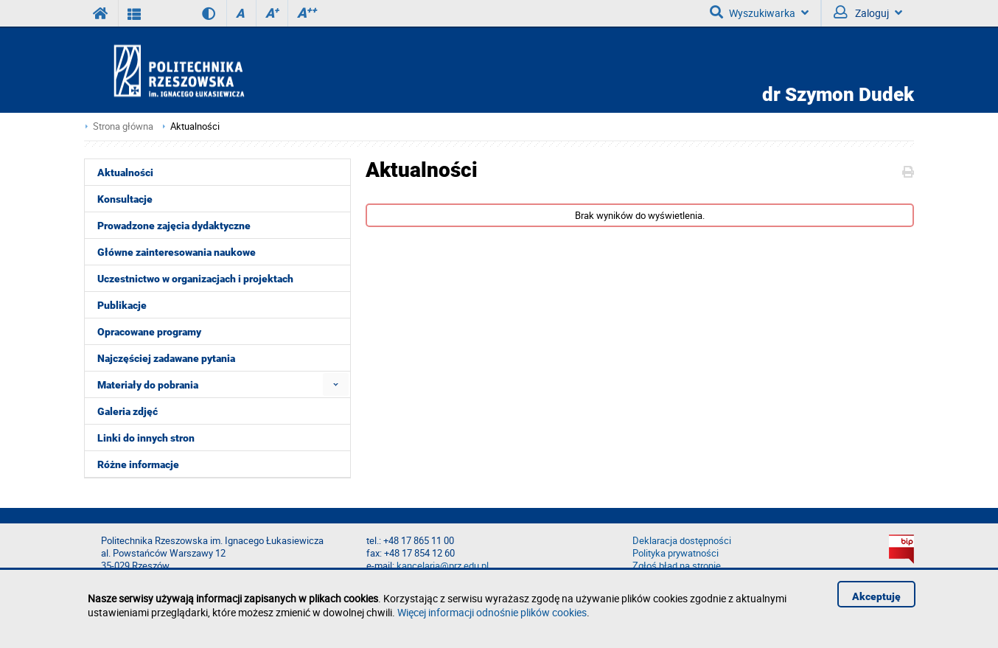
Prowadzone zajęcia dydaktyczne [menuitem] (174, 225)
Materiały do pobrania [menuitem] (147, 385)
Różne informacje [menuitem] (138, 464)
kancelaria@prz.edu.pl (443, 566)
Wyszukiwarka (759, 12)
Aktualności (195, 126)
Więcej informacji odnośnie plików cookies (492, 612)
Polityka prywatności (675, 553)
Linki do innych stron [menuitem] (146, 438)
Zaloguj (868, 12)
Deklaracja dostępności (681, 540)
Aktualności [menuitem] (125, 172)
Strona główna (123, 126)
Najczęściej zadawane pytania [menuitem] (166, 358)
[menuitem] (336, 384)
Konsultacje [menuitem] (125, 199)
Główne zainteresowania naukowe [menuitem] (176, 252)
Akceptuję (876, 596)
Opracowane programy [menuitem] (149, 332)
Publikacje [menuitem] (122, 305)
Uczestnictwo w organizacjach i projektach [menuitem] (195, 279)
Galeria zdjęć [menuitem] (127, 411)
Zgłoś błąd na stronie (676, 566)
